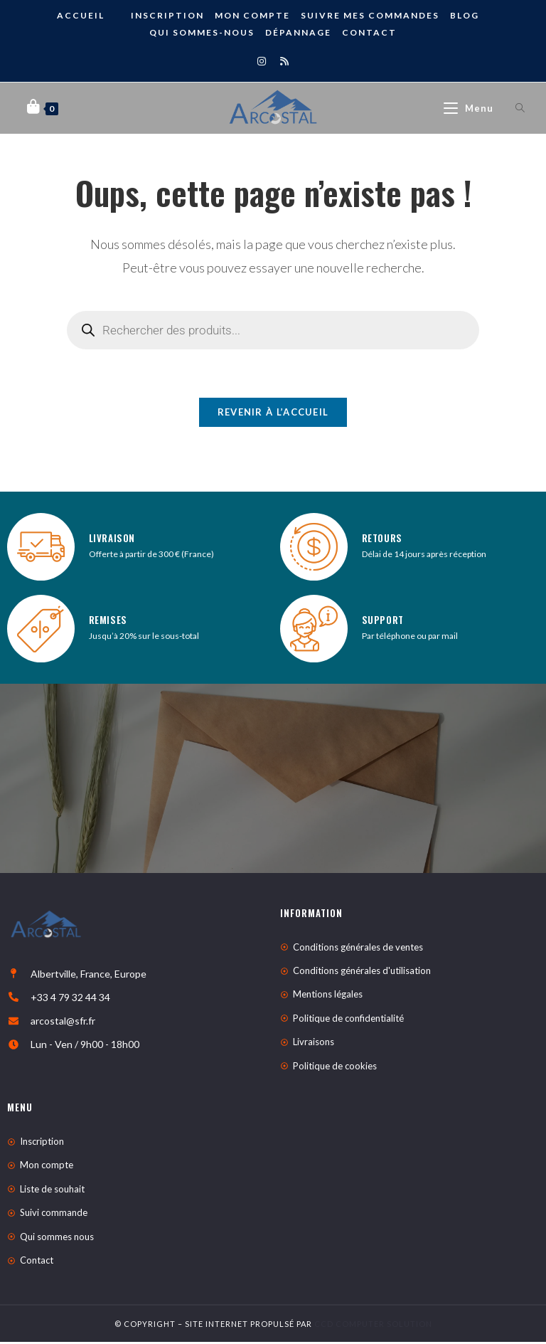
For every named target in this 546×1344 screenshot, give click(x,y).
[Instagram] (261, 61)
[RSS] (284, 61)
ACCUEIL (81, 15)
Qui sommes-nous (202, 32)
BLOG (464, 15)
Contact (369, 32)
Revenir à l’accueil (273, 414)
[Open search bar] (512, 108)
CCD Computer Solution (373, 1325)
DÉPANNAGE (298, 32)
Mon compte (252, 15)
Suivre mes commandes (370, 15)
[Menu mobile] (470, 108)
